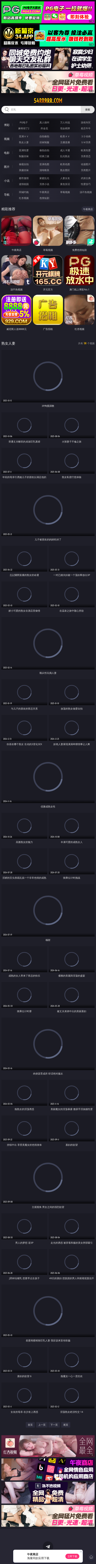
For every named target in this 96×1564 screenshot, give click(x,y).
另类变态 (86, 156)
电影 (7, 153)
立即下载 (72, 1556)
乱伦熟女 (65, 156)
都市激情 (24, 178)
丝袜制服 (44, 142)
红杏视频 (24, 198)
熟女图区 (65, 170)
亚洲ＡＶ (24, 136)
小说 (7, 181)
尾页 (65, 1424)
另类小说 (44, 184)
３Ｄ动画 (86, 136)
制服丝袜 (24, 156)
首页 (30, 1424)
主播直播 (65, 142)
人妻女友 (65, 178)
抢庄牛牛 (86, 128)
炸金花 (44, 128)
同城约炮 (24, 192)
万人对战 (65, 122)
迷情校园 (24, 184)
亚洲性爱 (24, 150)
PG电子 (24, 122)
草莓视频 (65, 192)
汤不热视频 (86, 192)
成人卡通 (65, 150)
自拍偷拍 (44, 136)
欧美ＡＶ (65, 136)
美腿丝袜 (24, 170)
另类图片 (86, 170)
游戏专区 (86, 122)
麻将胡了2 (23, 128)
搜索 (87, 109)
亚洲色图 (44, 164)
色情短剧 (44, 198)
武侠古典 (86, 178)
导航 (7, 195)
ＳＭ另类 (86, 142)
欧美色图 (65, 164)
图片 (7, 167)
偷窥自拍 (24, 164)
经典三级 (44, 156)
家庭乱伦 (44, 178)
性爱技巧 (86, 184)
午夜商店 (44, 192)
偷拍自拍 (44, 150)
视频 (7, 139)
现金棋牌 (65, 128)
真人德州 (44, 122)
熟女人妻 (24, 142)
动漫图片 (86, 164)
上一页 (42, 1424)
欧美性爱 (86, 150)
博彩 (7, 125)
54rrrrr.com (48, 100)
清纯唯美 (44, 170)
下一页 (54, 1424)
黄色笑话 (65, 184)
